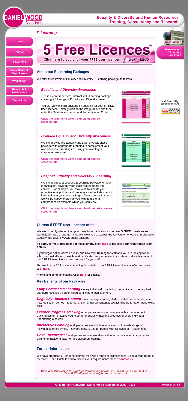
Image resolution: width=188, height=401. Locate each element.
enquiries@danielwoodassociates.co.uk (108, 373)
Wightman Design (171, 385)
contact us (126, 359)
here (105, 243)
